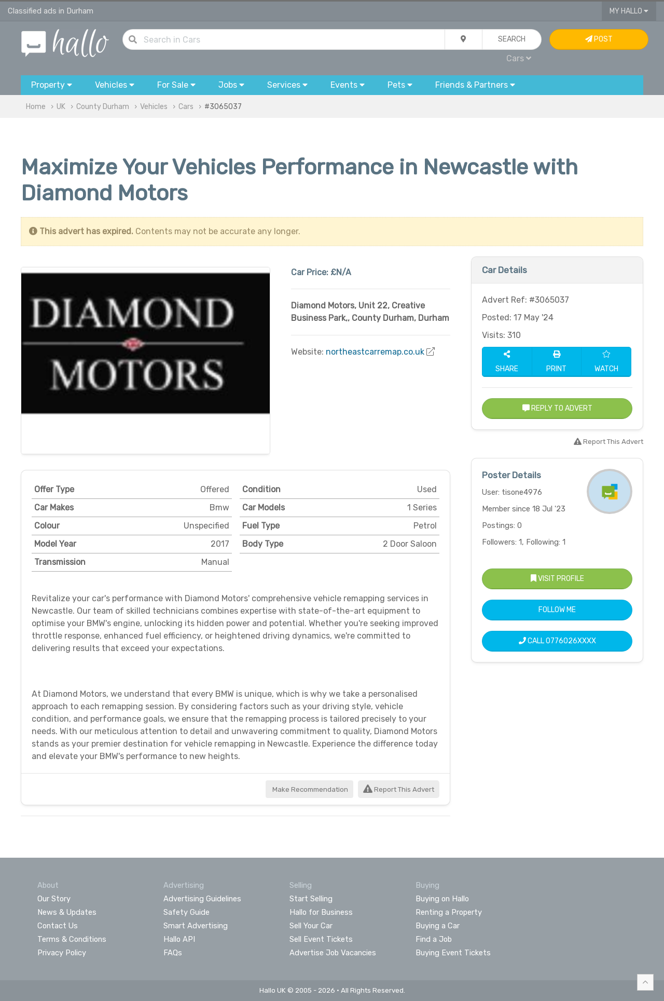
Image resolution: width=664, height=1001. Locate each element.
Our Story (54, 898)
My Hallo (629, 11)
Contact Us (57, 925)
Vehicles (154, 106)
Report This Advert (398, 789)
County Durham (102, 106)
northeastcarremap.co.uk (375, 352)
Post (599, 39)
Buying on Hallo (442, 898)
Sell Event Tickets (321, 939)
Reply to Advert (557, 408)
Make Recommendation (309, 789)
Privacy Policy (61, 952)
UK (61, 106)
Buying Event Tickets (453, 952)
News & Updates (66, 912)
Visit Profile (557, 578)
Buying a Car (438, 925)
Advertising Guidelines (202, 898)
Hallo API (179, 939)
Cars (518, 58)
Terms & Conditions (71, 939)
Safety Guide (186, 912)
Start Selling (311, 898)
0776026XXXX (571, 641)
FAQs (172, 952)
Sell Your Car (311, 925)
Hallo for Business (321, 912)
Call (557, 641)
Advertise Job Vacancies (332, 952)
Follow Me (557, 609)
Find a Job (434, 939)
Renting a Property (449, 912)
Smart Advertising (195, 925)
